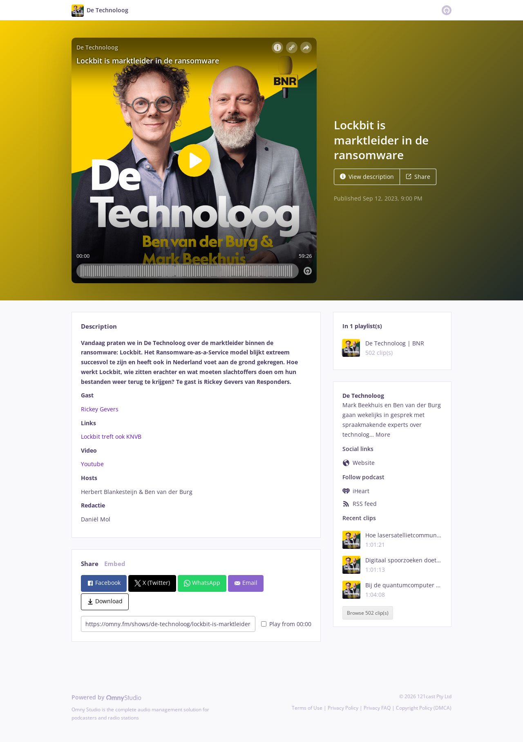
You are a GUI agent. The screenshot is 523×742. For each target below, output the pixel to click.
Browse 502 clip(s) (368, 612)
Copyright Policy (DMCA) (423, 707)
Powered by (106, 697)
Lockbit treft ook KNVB (111, 436)
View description (367, 176)
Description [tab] (99, 326)
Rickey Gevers (99, 409)
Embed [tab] (114, 563)
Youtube (92, 464)
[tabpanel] (196, 431)
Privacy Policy (343, 707)
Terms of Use (307, 707)
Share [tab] (89, 563)
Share (418, 176)
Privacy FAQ (377, 707)
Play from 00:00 (286, 624)
